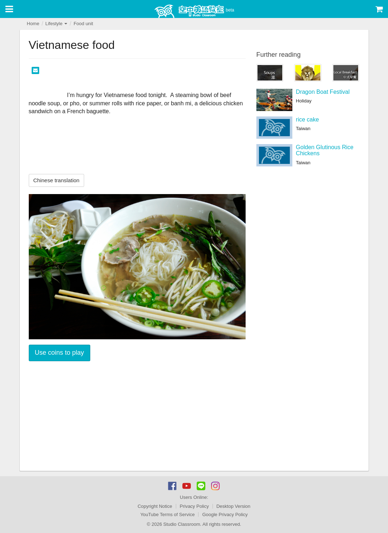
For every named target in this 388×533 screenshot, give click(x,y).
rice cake (307, 119)
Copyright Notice (155, 506)
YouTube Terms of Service (167, 514)
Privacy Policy (194, 506)
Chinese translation (56, 180)
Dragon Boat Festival (323, 92)
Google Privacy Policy (224, 514)
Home (33, 23)
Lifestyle (56, 23)
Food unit (83, 23)
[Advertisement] (137, 417)
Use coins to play (59, 352)
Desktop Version (233, 506)
